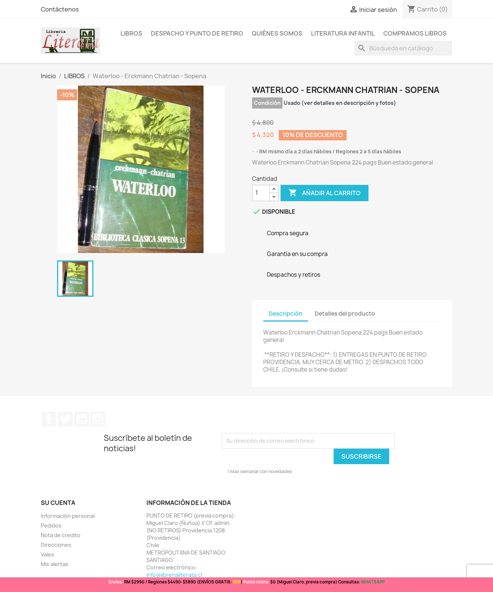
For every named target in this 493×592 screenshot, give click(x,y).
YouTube (81, 419)
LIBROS (131, 33)
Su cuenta (58, 503)
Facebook (49, 419)
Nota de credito (60, 535)
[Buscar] (403, 48)
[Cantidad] (261, 193)
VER (237, 582)
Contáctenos (60, 9)
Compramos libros (415, 33)
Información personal (68, 515)
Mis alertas (54, 564)
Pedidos (51, 525)
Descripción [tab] (285, 313)
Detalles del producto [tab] (345, 313)
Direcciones (56, 544)
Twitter (65, 419)
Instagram (97, 419)
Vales (47, 554)
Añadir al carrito (324, 193)
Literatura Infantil (343, 33)
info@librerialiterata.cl (174, 574)
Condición (267, 102)
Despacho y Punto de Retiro (197, 33)
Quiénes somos (277, 33)
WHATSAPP (373, 582)
